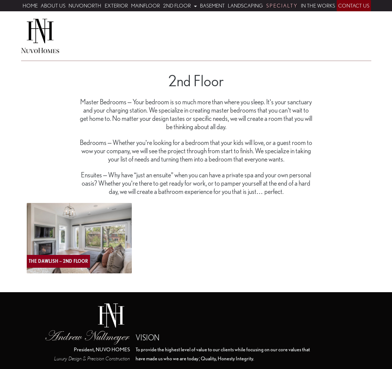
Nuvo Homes (40, 36)
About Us (53, 6)
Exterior (116, 6)
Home (30, 6)
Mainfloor (145, 6)
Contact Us (353, 6)
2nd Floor (177, 6)
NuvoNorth (85, 6)
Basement (212, 6)
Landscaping (245, 6)
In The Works (318, 6)
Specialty (282, 6)
